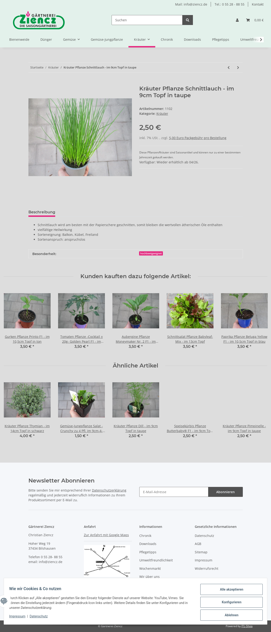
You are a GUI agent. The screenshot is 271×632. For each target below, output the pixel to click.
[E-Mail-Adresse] (173, 492)
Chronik (167, 39)
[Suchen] (147, 20)
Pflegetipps (220, 39)
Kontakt (258, 4)
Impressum (203, 560)
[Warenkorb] (254, 20)
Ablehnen (229, 615)
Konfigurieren (229, 603)
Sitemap (201, 552)
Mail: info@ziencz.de (191, 4)
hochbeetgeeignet (151, 253)
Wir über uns (149, 576)
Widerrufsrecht (206, 568)
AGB (198, 544)
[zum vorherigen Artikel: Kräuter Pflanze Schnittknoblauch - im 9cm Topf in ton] (228, 67)
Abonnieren (225, 492)
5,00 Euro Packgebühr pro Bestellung (197, 138)
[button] (237, 20)
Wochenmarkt (150, 568)
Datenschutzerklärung (109, 490)
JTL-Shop (247, 626)
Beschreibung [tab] (41, 212)
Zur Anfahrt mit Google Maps (106, 535)
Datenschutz (204, 535)
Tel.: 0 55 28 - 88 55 (229, 4)
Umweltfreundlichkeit (156, 560)
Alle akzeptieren (229, 591)
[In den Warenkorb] (32, 82)
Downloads (192, 39)
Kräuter (162, 113)
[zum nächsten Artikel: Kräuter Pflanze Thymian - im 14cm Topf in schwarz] (238, 67)
